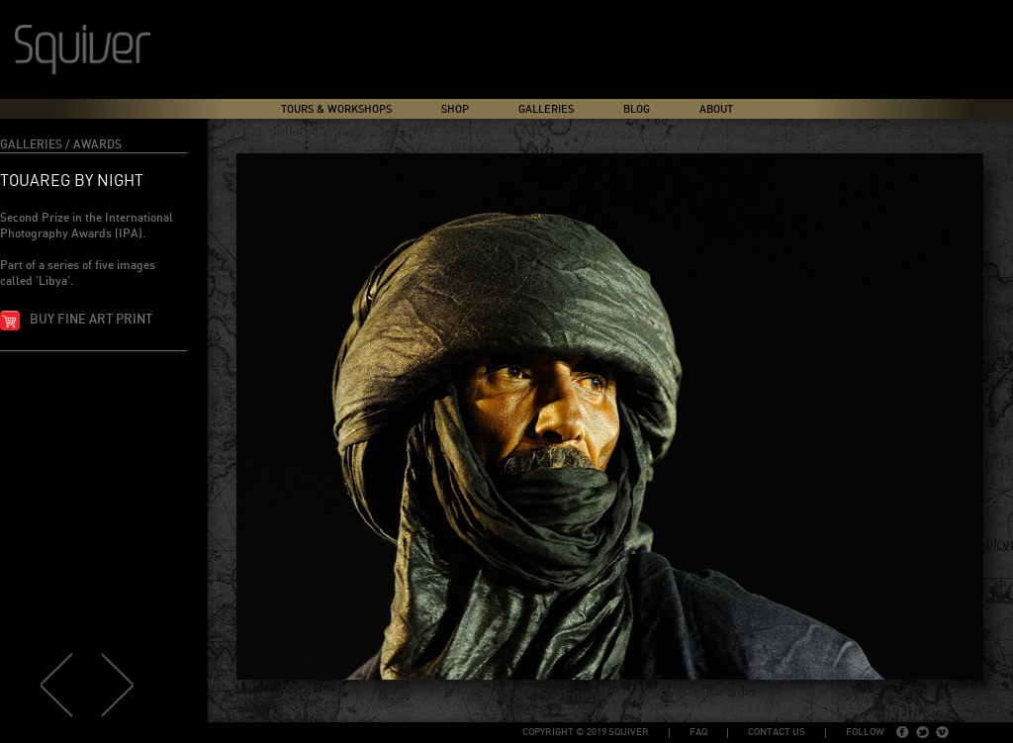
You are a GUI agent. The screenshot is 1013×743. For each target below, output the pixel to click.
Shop (455, 109)
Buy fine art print (91, 320)
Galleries (546, 109)
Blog (636, 109)
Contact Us (776, 732)
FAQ (698, 732)
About (716, 109)
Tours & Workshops (336, 109)
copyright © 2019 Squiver (585, 732)
